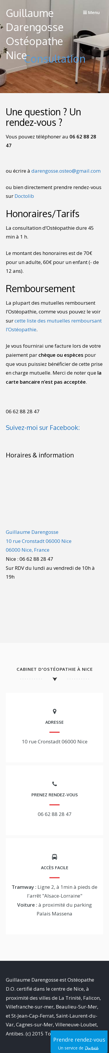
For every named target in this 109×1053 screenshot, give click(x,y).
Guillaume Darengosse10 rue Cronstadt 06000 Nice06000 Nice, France (39, 541)
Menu (91, 12)
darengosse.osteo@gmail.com (66, 170)
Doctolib (24, 196)
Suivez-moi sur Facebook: (43, 427)
